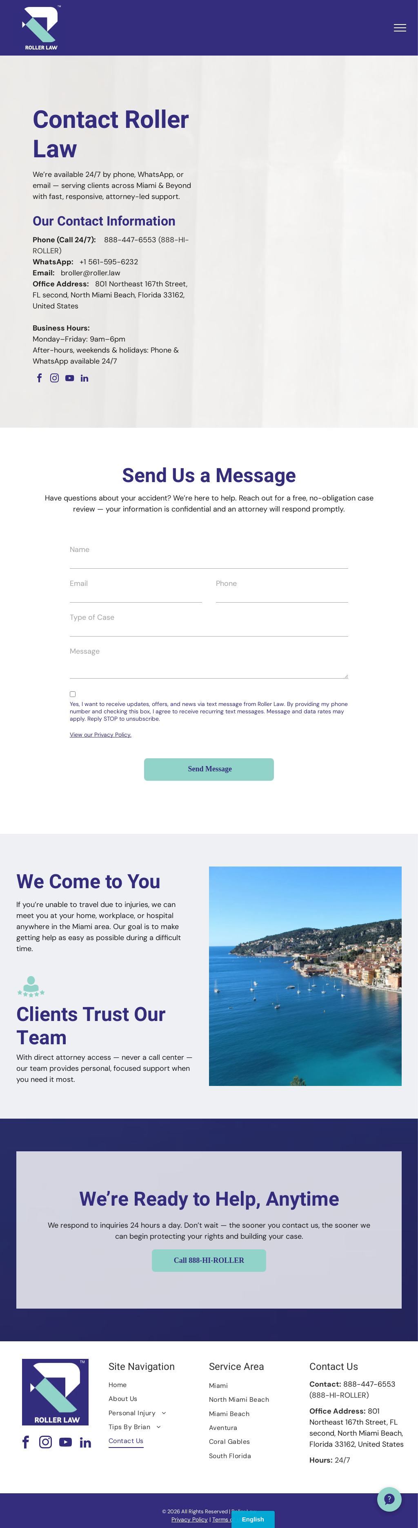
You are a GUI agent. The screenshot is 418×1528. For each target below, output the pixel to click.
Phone (226, 583)
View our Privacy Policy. (100, 734)
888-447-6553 (130, 240)
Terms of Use (229, 1519)
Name (79, 549)
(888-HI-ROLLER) (339, 1395)
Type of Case (92, 617)
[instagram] (54, 379)
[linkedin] (84, 379)
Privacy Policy (189, 1519)
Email (79, 583)
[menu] (400, 27)
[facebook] (39, 379)
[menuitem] (156, 1385)
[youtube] (69, 379)
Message (85, 651)
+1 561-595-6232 (109, 262)
